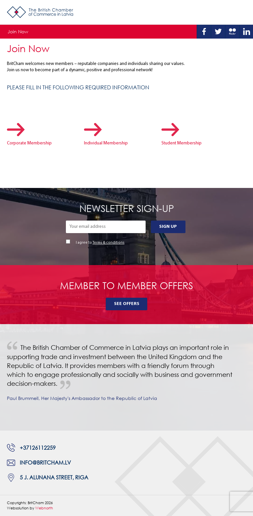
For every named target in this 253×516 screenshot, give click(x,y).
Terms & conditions (109, 243)
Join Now (18, 31)
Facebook (204, 32)
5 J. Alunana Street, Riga (54, 477)
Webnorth (44, 508)
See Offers (126, 304)
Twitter (218, 32)
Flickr (232, 32)
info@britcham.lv (45, 462)
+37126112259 (38, 447)
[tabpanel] (126, 377)
